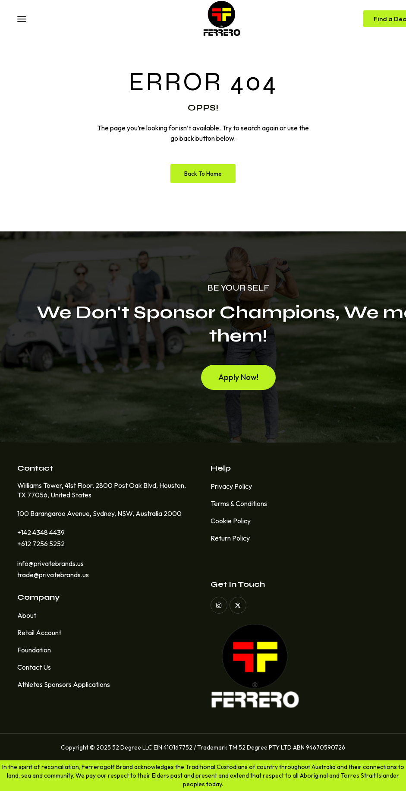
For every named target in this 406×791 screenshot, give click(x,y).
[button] (238, 381)
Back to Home (203, 173)
